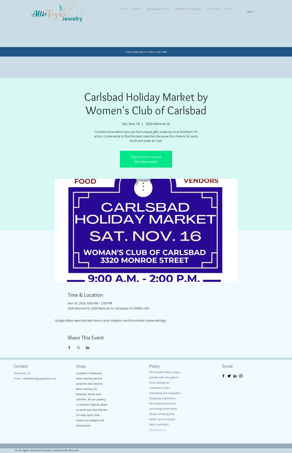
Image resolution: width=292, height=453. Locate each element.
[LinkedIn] (235, 376)
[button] (241, 8)
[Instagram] (241, 376)
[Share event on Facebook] (69, 347)
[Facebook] (223, 376)
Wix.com (73, 450)
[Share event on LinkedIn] (87, 347)
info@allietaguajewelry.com (39, 378)
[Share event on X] (78, 347)
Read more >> (157, 429)
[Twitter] (229, 376)
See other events (146, 161)
